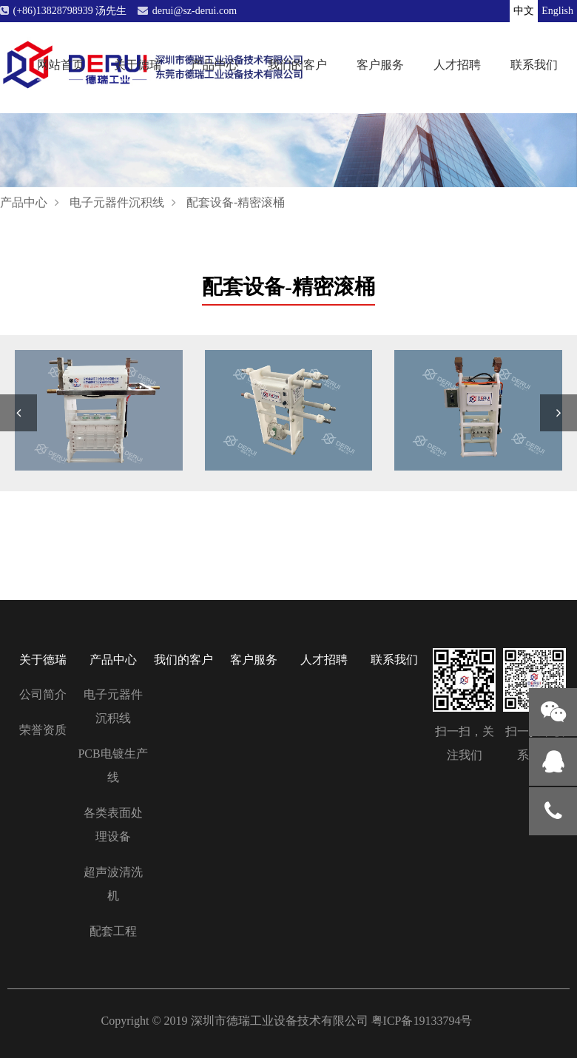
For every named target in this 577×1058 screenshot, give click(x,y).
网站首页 (60, 64)
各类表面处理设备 (113, 824)
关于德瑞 (137, 64)
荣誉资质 (43, 730)
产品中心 (214, 64)
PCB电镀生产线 (112, 765)
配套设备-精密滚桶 (235, 202)
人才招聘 (457, 64)
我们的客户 (297, 64)
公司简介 (43, 694)
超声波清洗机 (113, 884)
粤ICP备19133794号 (422, 1020)
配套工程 (113, 931)
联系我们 (534, 64)
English (557, 10)
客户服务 (380, 64)
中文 (523, 10)
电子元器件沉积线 (117, 202)
